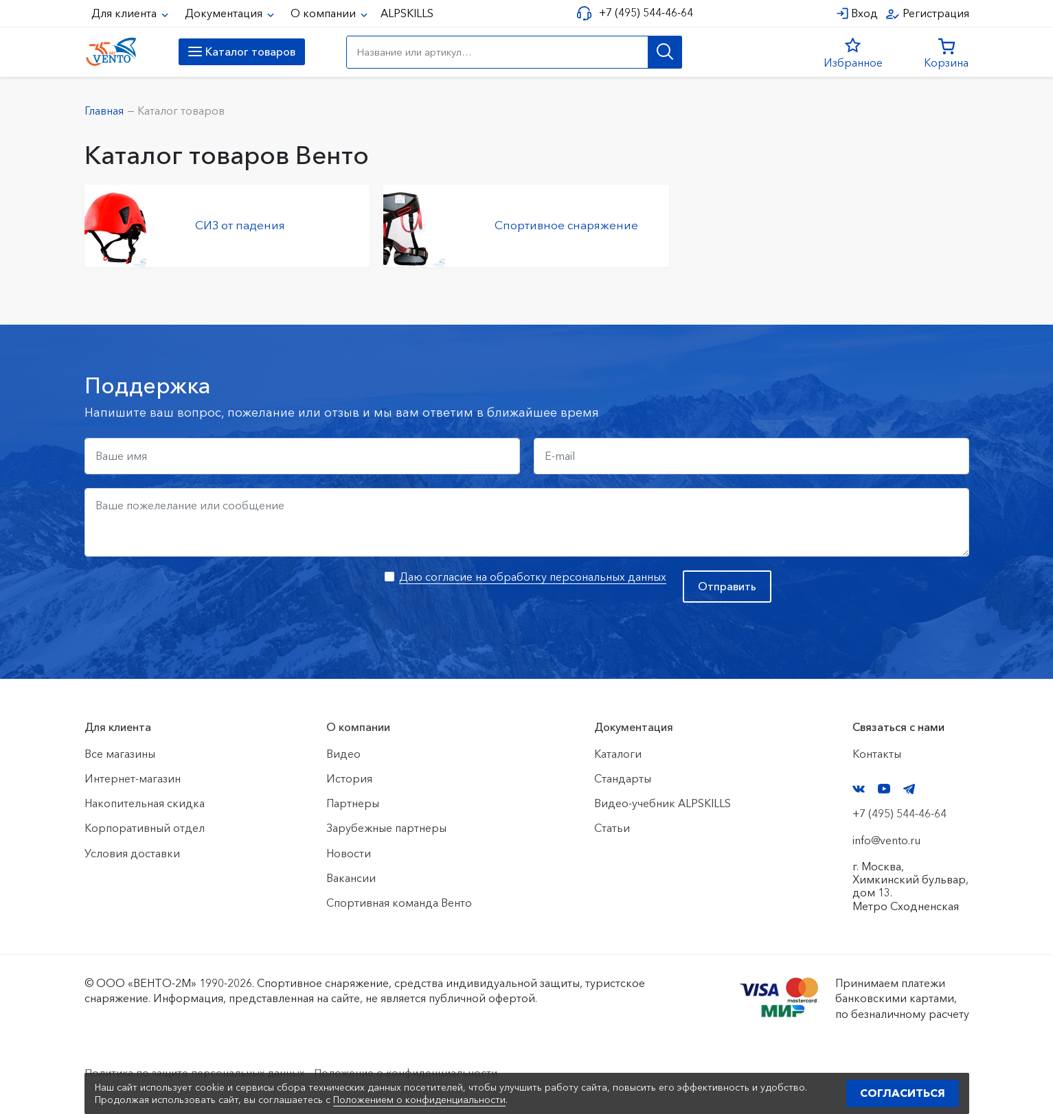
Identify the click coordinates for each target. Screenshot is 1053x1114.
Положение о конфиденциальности (415, 1072)
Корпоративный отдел (144, 828)
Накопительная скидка (144, 803)
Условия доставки (132, 853)
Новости (348, 853)
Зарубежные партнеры (386, 828)
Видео (343, 754)
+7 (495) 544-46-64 (644, 12)
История (349, 778)
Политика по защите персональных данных (198, 1072)
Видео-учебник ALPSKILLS (662, 803)
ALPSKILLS (407, 13)
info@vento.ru (886, 840)
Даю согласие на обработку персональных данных (532, 576)
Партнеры (352, 803)
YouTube (884, 788)
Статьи (612, 828)
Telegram (909, 789)
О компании (325, 13)
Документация (225, 13)
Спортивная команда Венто (399, 902)
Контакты (876, 754)
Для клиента (125, 13)
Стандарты (622, 778)
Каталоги (618, 754)
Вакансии (351, 878)
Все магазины (119, 754)
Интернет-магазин (132, 778)
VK (858, 789)
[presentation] (188, 597)
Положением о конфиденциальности (419, 1099)
